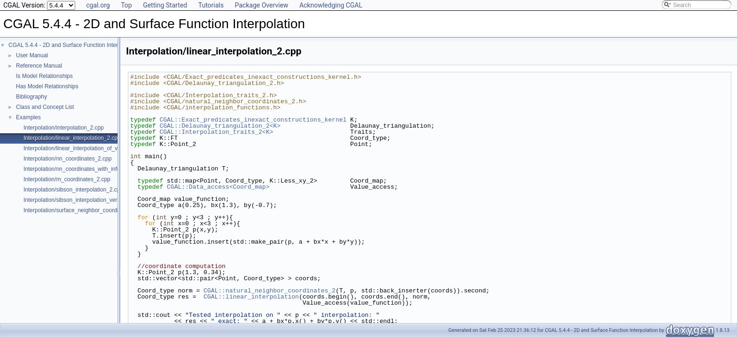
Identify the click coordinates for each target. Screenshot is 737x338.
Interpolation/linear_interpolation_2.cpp (72, 138)
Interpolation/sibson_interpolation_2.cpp (73, 189)
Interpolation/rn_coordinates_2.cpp (67, 179)
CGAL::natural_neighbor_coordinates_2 (270, 290)
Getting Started (165, 5)
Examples (28, 117)
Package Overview (261, 5)
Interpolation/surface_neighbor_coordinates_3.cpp (86, 210)
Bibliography (31, 96)
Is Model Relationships (44, 76)
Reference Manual (39, 65)
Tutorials (211, 5)
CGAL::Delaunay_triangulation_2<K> (219, 126)
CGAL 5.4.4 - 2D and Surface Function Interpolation (73, 45)
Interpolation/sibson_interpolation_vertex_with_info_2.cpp (95, 200)
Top (126, 5)
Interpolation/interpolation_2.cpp (64, 127)
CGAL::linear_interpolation (251, 296)
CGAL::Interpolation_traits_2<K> (216, 132)
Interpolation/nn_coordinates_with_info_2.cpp (80, 169)
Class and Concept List (45, 107)
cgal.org (98, 5)
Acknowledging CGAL (330, 5)
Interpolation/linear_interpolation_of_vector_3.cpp (85, 148)
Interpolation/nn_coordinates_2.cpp (67, 158)
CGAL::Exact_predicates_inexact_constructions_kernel (252, 119)
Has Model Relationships (47, 86)
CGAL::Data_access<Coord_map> (218, 187)
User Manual (32, 55)
